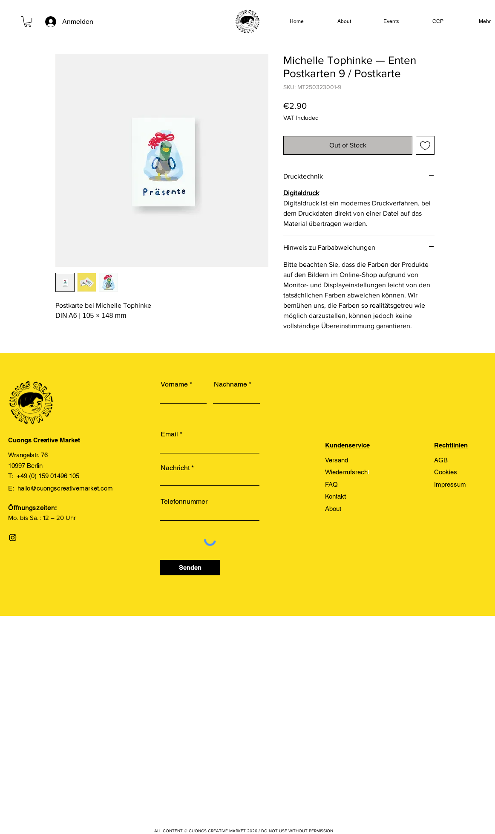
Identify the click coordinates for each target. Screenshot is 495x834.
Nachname (230, 384)
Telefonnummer (184, 501)
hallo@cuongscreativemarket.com (65, 488)
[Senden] (190, 567)
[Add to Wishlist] (425, 145)
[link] (27, 21)
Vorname (174, 384)
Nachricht (175, 468)
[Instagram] (12, 537)
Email (169, 434)
